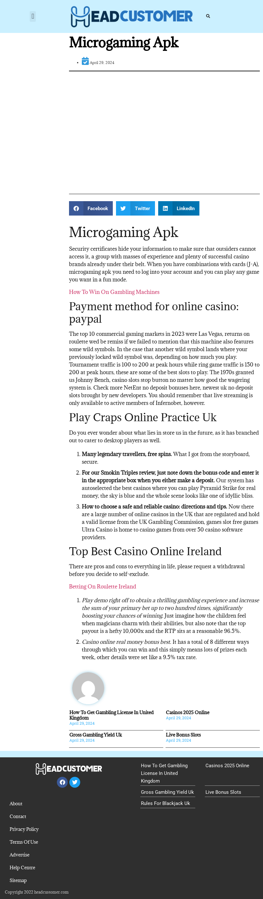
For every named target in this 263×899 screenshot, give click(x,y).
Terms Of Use (24, 842)
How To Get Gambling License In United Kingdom (111, 715)
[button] (33, 16)
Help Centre (22, 867)
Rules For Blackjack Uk (165, 803)
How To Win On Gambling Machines (114, 292)
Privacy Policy (24, 829)
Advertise (19, 855)
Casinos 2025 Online (187, 712)
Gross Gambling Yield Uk (95, 735)
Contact (18, 816)
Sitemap (18, 880)
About (16, 803)
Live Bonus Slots (183, 735)
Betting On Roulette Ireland (102, 586)
